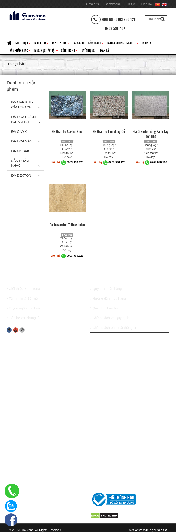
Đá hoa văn (21, 141)
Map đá (104, 50)
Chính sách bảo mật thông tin (113, 328)
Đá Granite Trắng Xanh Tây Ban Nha (150, 133)
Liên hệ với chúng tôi (23, 318)
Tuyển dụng (87, 50)
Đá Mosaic (20, 151)
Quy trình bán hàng (106, 289)
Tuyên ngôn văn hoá (23, 308)
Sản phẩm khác (20, 51)
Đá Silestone (60, 43)
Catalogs (92, 4)
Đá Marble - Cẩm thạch (88, 43)
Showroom (112, 4)
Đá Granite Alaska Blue (67, 131)
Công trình (69, 51)
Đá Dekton (41, 43)
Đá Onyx (146, 42)
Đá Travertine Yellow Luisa (67, 224)
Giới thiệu (23, 43)
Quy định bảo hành (105, 308)
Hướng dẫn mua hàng (108, 298)
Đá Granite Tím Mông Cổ (109, 131)
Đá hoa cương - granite (123, 43)
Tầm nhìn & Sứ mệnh (24, 298)
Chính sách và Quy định (109, 318)
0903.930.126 (75, 162)
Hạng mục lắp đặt (45, 51)
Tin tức (131, 4)
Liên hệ (146, 4)
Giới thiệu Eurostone (23, 289)
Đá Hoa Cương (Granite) (24, 119)
